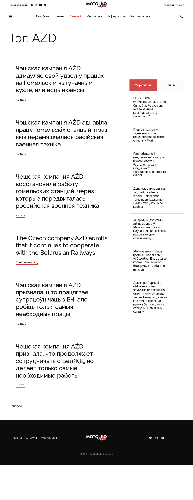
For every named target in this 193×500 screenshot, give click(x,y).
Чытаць (21, 99)
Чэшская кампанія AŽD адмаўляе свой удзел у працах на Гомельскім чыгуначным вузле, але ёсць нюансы (60, 79)
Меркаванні (95, 16)
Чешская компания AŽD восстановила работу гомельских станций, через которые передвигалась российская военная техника (57, 191)
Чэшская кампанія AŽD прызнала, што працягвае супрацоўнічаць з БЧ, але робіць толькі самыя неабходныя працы (52, 300)
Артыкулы (31, 437)
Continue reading (27, 262)
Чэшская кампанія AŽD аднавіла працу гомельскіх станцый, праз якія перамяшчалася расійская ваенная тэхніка (61, 133)
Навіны (59, 16)
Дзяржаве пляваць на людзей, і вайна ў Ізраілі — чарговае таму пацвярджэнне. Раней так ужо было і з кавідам (150, 197)
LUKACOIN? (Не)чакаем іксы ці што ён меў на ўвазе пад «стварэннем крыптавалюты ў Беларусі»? (149, 107)
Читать (20, 215)
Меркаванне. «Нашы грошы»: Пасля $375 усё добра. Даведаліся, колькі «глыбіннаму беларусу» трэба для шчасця (150, 260)
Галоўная (42, 16)
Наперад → (17, 406)
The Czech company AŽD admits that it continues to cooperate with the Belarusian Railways (62, 245)
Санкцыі (75, 16)
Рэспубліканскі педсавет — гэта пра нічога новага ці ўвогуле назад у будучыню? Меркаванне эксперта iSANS (149, 164)
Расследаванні (140, 16)
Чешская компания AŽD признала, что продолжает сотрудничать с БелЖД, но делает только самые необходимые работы (55, 361)
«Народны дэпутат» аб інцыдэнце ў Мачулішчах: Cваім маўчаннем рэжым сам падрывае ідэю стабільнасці (149, 229)
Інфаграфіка (116, 16)
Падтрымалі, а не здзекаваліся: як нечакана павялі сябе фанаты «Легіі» (148, 135)
